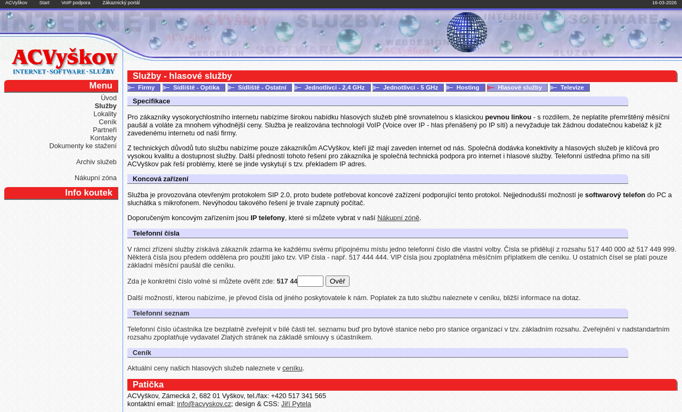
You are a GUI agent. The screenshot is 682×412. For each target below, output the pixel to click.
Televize (572, 87)
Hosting (468, 87)
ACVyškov (16, 2)
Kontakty (103, 138)
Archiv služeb (96, 162)
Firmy (146, 87)
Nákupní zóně (398, 218)
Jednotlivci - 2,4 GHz (335, 87)
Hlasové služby (520, 87)
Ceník (108, 122)
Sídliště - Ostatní (262, 87)
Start (44, 2)
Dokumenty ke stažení (83, 146)
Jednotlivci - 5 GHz (410, 87)
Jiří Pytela (296, 404)
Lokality (105, 114)
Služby (106, 106)
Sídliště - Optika (196, 87)
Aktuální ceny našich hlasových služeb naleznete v (204, 368)
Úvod (109, 98)
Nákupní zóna (96, 178)
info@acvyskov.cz (204, 404)
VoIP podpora (75, 2)
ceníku (292, 368)
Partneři (105, 130)
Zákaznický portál (121, 2)
